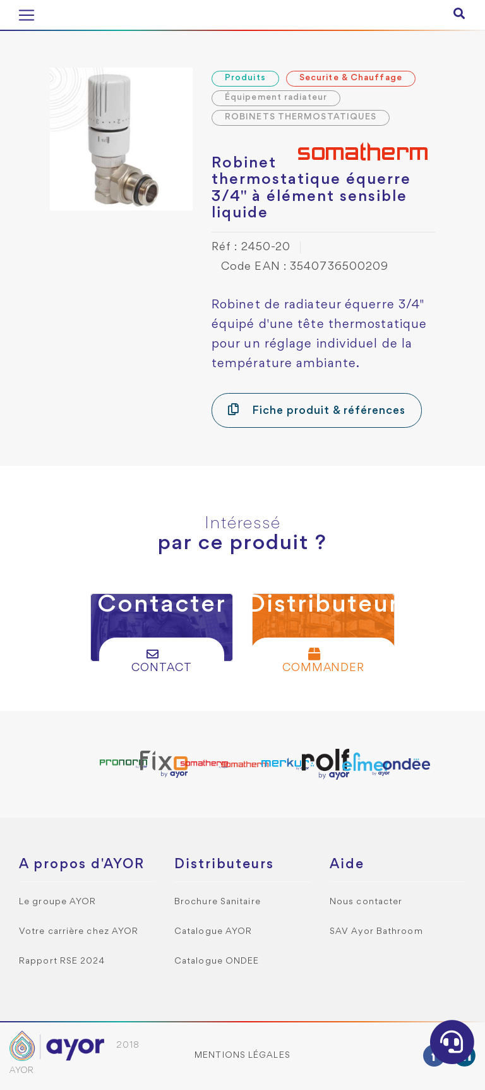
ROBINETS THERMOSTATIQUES (300, 117)
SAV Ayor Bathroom (376, 932)
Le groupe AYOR (57, 902)
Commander (323, 661)
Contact (161, 661)
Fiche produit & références (316, 409)
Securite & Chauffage (350, 78)
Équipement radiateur (276, 98)
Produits (245, 78)
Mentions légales (242, 1055)
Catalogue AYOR (213, 932)
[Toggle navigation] (26, 15)
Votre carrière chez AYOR (78, 932)
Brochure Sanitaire (217, 902)
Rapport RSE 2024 (62, 961)
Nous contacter (366, 902)
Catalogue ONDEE (217, 961)
